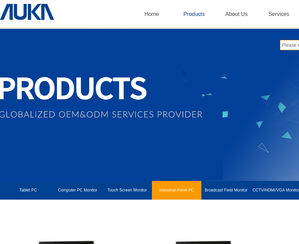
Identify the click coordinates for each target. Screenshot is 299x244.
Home (151, 14)
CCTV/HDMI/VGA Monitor (276, 190)
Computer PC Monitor (77, 190)
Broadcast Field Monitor (226, 190)
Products (194, 14)
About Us (236, 14)
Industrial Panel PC (176, 190)
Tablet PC (28, 190)
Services (278, 14)
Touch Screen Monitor (127, 190)
